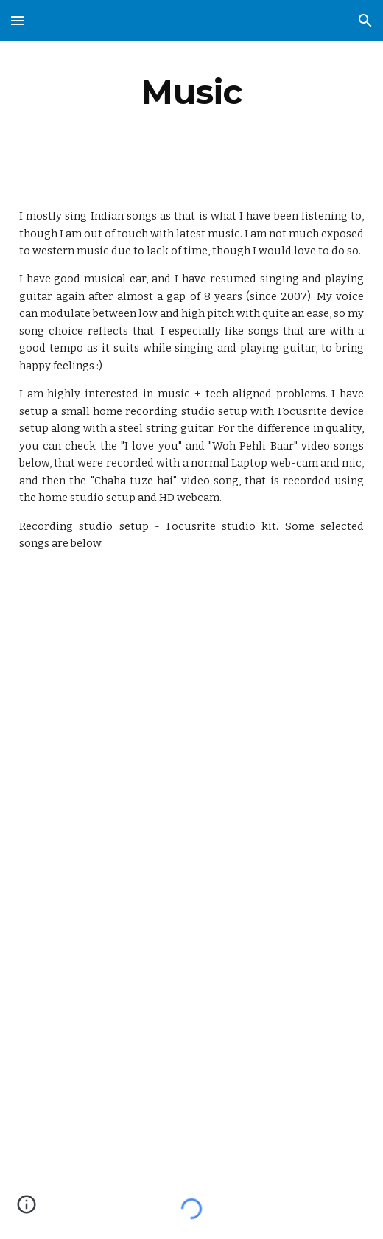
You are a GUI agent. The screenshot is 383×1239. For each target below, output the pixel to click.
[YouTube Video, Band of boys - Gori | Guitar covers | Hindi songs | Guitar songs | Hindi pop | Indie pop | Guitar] (191, 714)
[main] (191, 92)
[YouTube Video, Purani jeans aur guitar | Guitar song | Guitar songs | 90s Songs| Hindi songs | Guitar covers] (191, 992)
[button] (17, 20)
